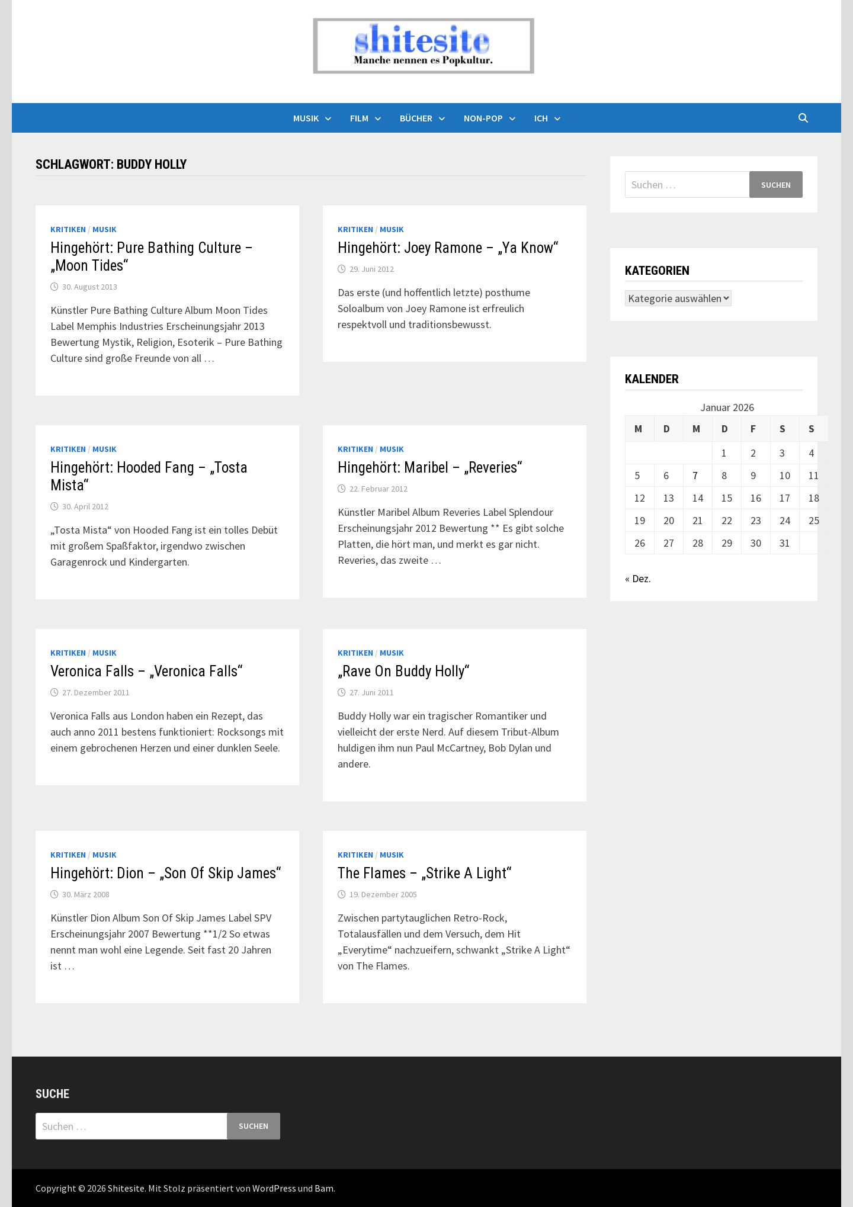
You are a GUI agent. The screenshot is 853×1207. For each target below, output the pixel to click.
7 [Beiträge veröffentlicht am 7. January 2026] (695, 475)
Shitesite (126, 1188)
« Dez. (638, 578)
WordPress (274, 1188)
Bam (324, 1188)
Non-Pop (483, 118)
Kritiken (68, 229)
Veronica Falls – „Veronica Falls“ (146, 671)
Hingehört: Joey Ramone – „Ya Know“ (448, 247)
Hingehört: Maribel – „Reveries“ (430, 467)
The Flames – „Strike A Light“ (424, 873)
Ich (541, 118)
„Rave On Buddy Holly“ (403, 671)
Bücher (416, 118)
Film (359, 118)
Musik (306, 118)
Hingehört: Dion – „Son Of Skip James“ (165, 873)
